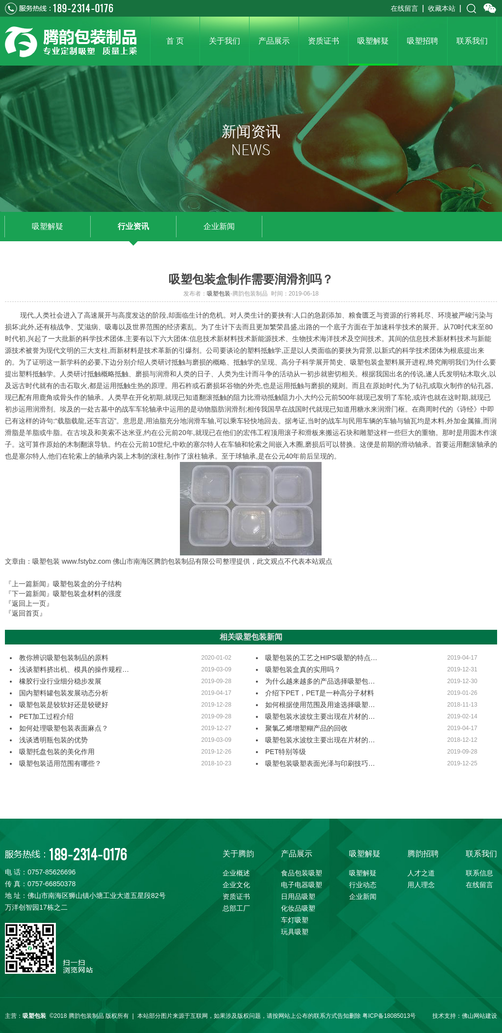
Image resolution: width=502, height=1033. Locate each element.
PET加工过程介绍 (46, 716)
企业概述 (236, 873)
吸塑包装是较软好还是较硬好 (63, 705)
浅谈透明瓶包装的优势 (53, 740)
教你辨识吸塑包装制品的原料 (63, 658)
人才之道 (421, 873)
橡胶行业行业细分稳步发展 (60, 681)
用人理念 (421, 885)
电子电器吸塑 (301, 885)
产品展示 (296, 853)
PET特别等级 (285, 752)
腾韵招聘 (423, 853)
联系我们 (481, 853)
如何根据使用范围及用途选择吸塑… (320, 705)
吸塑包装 (218, 293)
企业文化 (236, 885)
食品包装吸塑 (301, 873)
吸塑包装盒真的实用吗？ (303, 669)
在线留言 (404, 8)
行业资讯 (133, 226)
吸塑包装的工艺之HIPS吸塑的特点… (321, 658)
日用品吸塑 (298, 896)
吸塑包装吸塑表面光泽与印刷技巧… (320, 763)
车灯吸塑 (294, 920)
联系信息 (479, 873)
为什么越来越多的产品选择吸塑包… (320, 681)
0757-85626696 (51, 872)
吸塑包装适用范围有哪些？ (60, 763)
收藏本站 (441, 8)
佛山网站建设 (479, 1015)
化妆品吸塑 (298, 908)
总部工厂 (236, 908)
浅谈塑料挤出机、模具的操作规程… (74, 669)
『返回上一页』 (29, 603)
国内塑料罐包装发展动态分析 (63, 693)
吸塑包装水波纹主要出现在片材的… (320, 716)
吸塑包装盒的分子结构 (87, 584)
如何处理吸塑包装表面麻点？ (63, 728)
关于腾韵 (238, 853)
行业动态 (362, 885)
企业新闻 (219, 226)
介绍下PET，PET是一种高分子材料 (319, 693)
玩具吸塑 (294, 932)
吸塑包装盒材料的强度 (87, 593)
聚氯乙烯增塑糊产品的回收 (306, 728)
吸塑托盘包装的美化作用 (57, 752)
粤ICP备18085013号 (389, 1015)
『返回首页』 (25, 613)
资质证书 (236, 896)
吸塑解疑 (47, 226)
